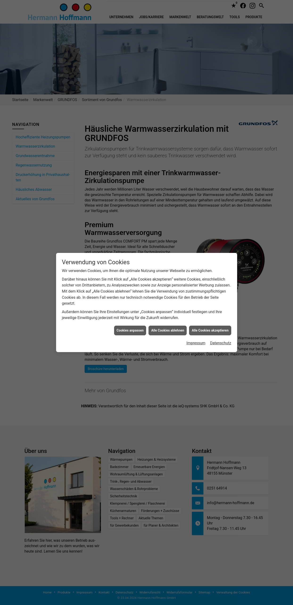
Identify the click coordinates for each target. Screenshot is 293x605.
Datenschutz (220, 326)
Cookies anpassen (130, 314)
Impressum (196, 326)
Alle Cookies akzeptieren (210, 314)
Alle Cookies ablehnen (167, 314)
